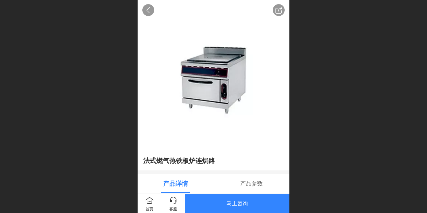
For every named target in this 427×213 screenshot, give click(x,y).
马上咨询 (237, 203)
